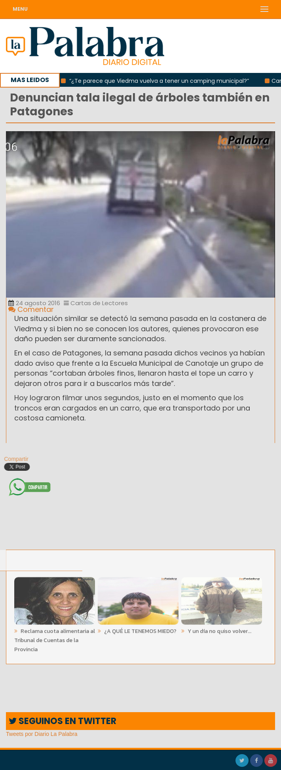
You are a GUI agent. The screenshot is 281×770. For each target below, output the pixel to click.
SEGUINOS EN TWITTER (62, 721)
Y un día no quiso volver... (218, 629)
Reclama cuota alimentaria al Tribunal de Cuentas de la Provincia (54, 638)
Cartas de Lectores (96, 303)
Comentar (31, 309)
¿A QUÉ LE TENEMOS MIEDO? (140, 629)
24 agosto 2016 (34, 303)
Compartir (14, 459)
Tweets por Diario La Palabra (42, 734)
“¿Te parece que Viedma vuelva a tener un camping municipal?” (162, 81)
